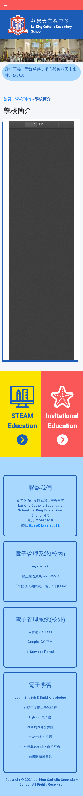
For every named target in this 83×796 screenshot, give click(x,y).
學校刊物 (23, 99)
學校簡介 (43, 99)
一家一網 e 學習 (40, 737)
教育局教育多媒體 (40, 727)
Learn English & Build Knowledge (40, 698)
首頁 (7, 99)
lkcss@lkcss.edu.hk (44, 525)
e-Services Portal (40, 652)
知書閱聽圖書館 (40, 757)
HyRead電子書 (40, 717)
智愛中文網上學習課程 (40, 707)
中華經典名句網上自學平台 (40, 747)
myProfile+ (40, 566)
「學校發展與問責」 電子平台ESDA (40, 586)
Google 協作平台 (40, 642)
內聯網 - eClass (40, 632)
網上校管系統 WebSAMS (40, 576)
